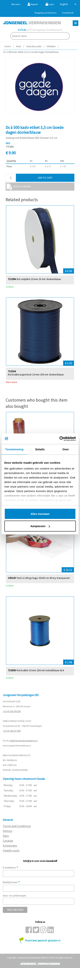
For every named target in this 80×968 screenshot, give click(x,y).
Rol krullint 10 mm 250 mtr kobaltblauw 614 (40, 670)
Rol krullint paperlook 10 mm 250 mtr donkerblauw (36, 374)
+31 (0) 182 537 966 (12, 730)
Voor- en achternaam (14, 895)
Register (33, 4)
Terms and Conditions (17, 826)
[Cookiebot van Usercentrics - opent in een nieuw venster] (59, 438)
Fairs (6, 836)
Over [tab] (65, 449)
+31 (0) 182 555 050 (12, 711)
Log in (50, 4)
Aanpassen (40, 526)
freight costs (11, 850)
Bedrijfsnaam (11, 882)
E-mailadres (10, 867)
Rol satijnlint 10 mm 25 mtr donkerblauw (39, 279)
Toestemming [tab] (14, 449)
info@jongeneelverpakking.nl (23, 740)
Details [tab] (40, 449)
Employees (10, 845)
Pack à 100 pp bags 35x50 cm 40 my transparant (43, 577)
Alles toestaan (40, 513)
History (7, 831)
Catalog (8, 840)
